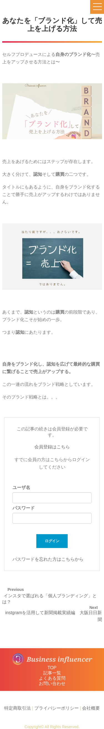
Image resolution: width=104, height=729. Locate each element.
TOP (51, 667)
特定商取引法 (17, 708)
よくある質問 (52, 678)
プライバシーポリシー (56, 708)
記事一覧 (52, 673)
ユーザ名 (21, 487)
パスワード (23, 508)
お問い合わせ (52, 683)
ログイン (52, 541)
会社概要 (91, 708)
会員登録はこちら (52, 446)
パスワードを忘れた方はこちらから (47, 559)
